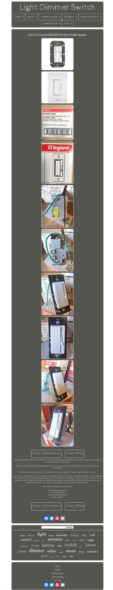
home (51, 535)
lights (84, 535)
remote (74, 541)
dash (51, 557)
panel (80, 546)
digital (22, 536)
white (51, 551)
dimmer (36, 550)
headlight (74, 535)
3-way (35, 545)
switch (71, 544)
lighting (48, 545)
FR (59, 580)
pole (67, 540)
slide (59, 545)
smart (71, 550)
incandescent (23, 546)
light (41, 534)
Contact (57, 569)
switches (92, 551)
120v (43, 541)
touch (61, 552)
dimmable (61, 535)
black (82, 540)
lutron (90, 544)
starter (36, 540)
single (90, 540)
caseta (21, 551)
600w (71, 556)
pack (44, 556)
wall (92, 535)
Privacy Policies (57, 573)
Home (57, 566)
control (26, 540)
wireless (55, 539)
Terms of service (57, 577)
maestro (31, 535)
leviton (64, 557)
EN (55, 580)
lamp (81, 551)
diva (57, 556)
